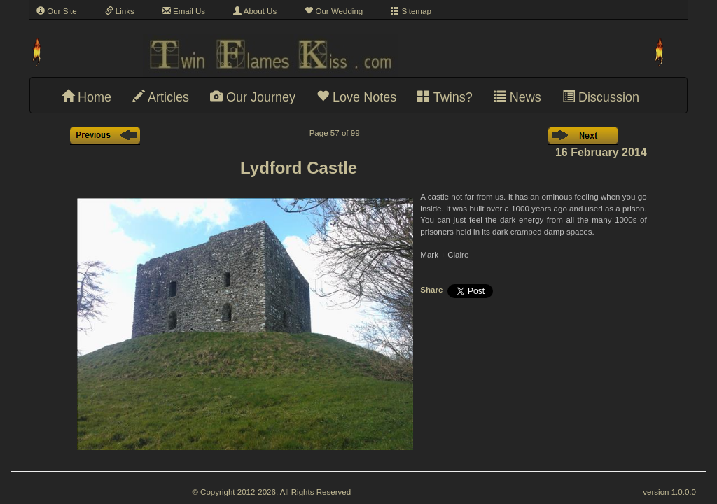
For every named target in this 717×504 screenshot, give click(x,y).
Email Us (183, 11)
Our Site (56, 11)
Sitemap (411, 11)
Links (119, 11)
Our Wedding (334, 11)
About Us (255, 11)
